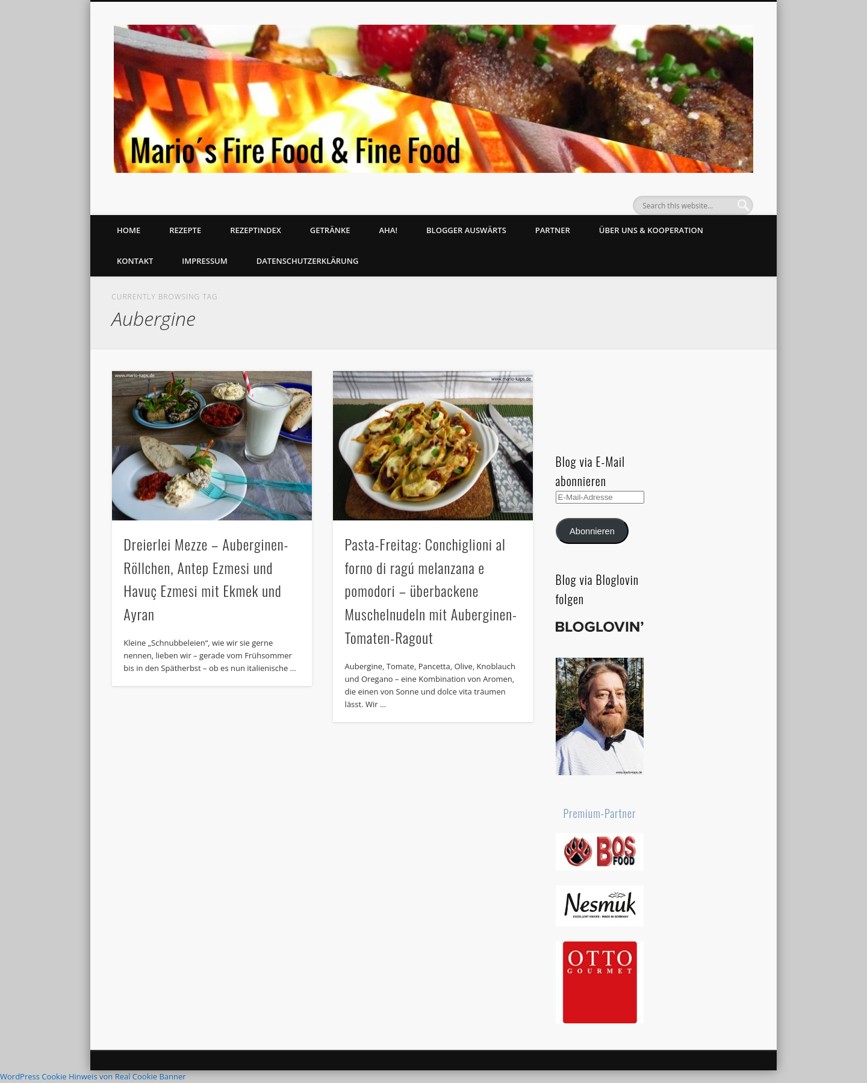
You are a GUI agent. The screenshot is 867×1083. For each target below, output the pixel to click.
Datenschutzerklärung (307, 260)
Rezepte (185, 230)
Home (128, 230)
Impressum (204, 260)
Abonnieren (592, 531)
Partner (552, 230)
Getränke (330, 230)
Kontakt (135, 260)
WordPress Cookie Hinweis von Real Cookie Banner (93, 1076)
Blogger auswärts (466, 230)
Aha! (388, 230)
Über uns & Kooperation (651, 230)
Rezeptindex (255, 230)
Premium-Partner (600, 813)
